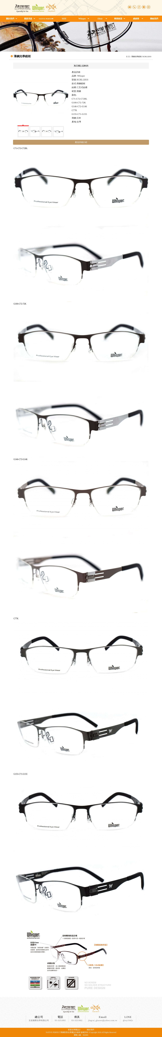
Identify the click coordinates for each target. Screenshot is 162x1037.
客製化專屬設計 (74, 1030)
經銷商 (136, 19)
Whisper (82, 19)
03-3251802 (60, 1020)
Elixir (100, 19)
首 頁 (128, 56)
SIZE (64, 19)
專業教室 (118, 19)
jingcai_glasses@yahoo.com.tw (102, 1020)
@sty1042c (128, 1020)
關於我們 (10, 19)
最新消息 (28, 19)
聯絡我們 (154, 19)
